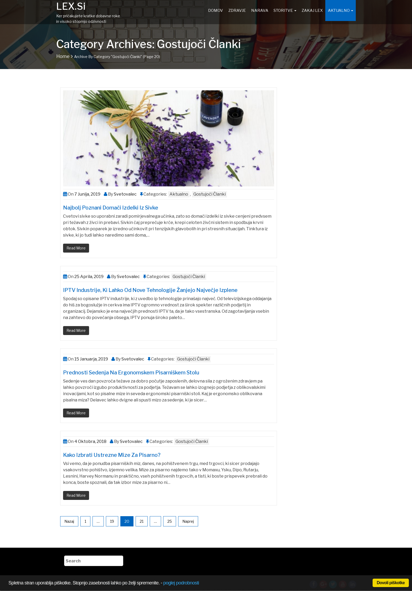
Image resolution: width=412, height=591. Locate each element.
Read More (76, 248)
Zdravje (237, 10)
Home (63, 56)
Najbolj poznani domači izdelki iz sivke (110, 208)
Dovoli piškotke (391, 582)
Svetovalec (125, 194)
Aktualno (340, 10)
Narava (259, 10)
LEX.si (70, 6)
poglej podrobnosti (181, 582)
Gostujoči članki (209, 194)
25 (169, 521)
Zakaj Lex (312, 10)
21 (141, 521)
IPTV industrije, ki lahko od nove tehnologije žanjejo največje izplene (150, 290)
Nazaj (69, 521)
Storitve (285, 10)
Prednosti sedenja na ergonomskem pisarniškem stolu (131, 372)
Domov (215, 10)
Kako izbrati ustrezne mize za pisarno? (112, 455)
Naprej (188, 521)
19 (112, 521)
